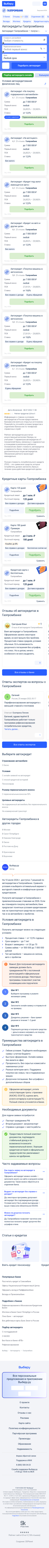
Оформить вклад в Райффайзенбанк (18, 1296)
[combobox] (43, 48)
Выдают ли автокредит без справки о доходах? (20, 1199)
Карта (21, 1424)
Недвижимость (24, 1450)
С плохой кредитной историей (15, 786)
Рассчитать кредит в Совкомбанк (16, 1287)
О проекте (24, 1403)
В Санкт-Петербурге (10, 840)
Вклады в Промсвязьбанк (13, 1300)
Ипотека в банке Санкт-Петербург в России (20, 1318)
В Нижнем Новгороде (11, 844)
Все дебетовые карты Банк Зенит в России (20, 1327)
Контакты (24, 1408)
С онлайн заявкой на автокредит (16, 782)
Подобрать (27, 130)
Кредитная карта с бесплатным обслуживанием (20, 579)
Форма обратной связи (24, 1457)
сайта (27, 1424)
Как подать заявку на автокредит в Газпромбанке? (19, 1177)
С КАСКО (6, 1342)
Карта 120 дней (18, 494)
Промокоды (24, 1439)
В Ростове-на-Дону (10, 852)
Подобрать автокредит (29, 65)
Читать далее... (11, 735)
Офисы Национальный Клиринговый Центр (21, 1292)
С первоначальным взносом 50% (16, 800)
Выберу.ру (10, 873)
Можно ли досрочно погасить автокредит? (17, 1220)
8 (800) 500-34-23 (22, 1466)
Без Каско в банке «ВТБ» (12, 1347)
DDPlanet (29, 1542)
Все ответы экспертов (24, 750)
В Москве (6, 836)
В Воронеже (7, 862)
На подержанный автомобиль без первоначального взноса (24, 811)
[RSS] (37, 1482)
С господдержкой (9, 1338)
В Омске (5, 848)
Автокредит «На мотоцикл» (24, 144)
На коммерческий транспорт (14, 817)
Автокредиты (15, 1357)
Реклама (24, 1419)
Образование (24, 1445)
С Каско (5, 771)
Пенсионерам (8, 790)
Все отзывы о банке (24, 678)
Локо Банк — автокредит (12, 1322)
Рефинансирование (10, 1351)
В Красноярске (8, 858)
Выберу (5, 1357)
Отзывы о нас (24, 1413)
